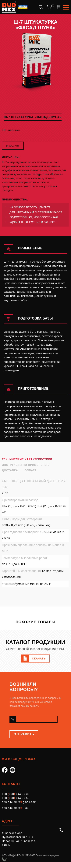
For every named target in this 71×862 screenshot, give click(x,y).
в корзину (13, 145)
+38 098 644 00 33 (16, 794)
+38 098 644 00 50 (16, 798)
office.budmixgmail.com (19, 802)
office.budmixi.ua (15, 807)
